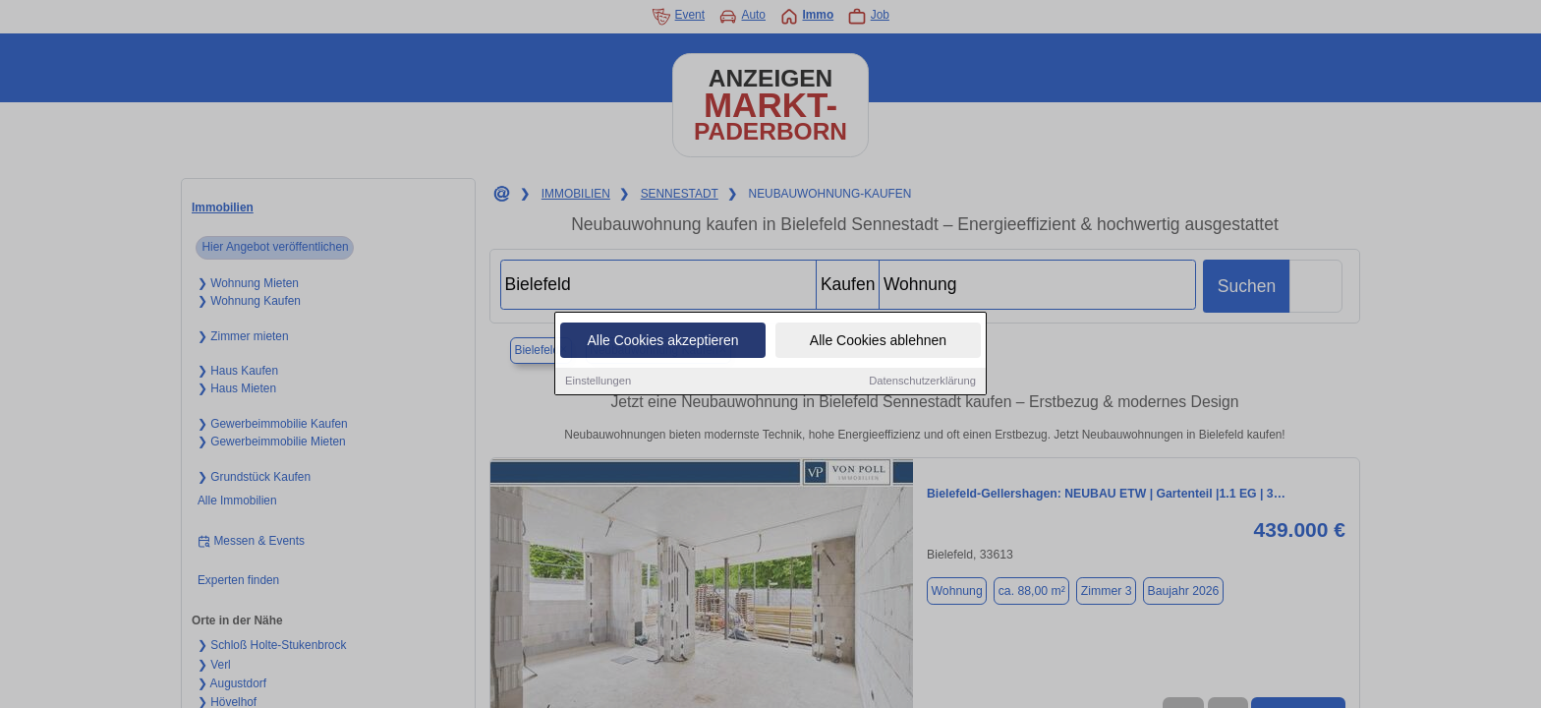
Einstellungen (598, 381)
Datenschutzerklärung (922, 381)
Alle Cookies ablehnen (878, 341)
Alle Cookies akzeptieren (662, 341)
